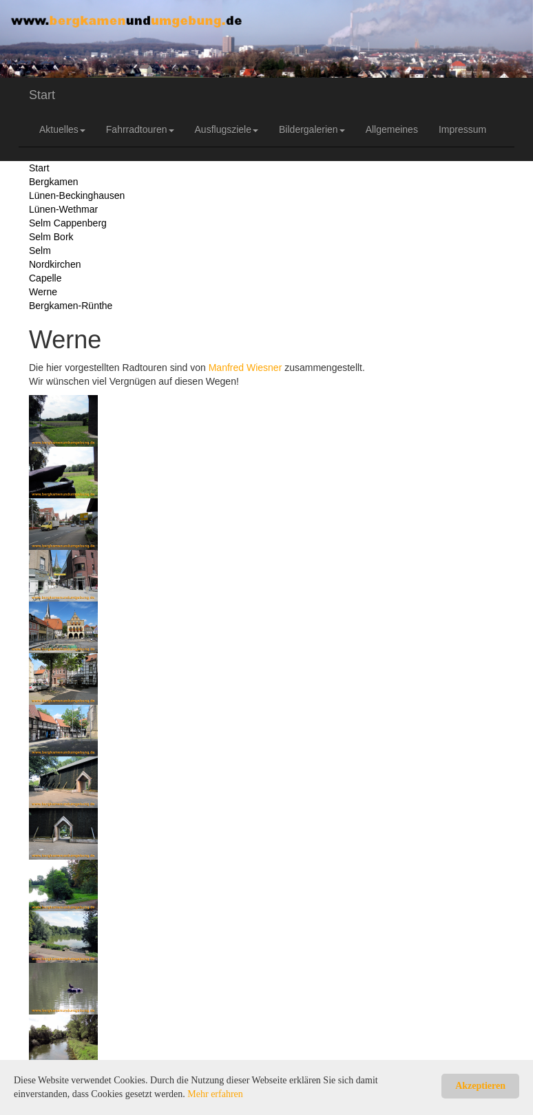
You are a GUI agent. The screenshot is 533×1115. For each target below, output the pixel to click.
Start (42, 95)
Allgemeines (392, 129)
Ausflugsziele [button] (227, 129)
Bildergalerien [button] (312, 129)
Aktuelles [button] (62, 129)
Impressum (462, 129)
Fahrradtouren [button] (140, 129)
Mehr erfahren (214, 1094)
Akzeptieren (480, 1086)
